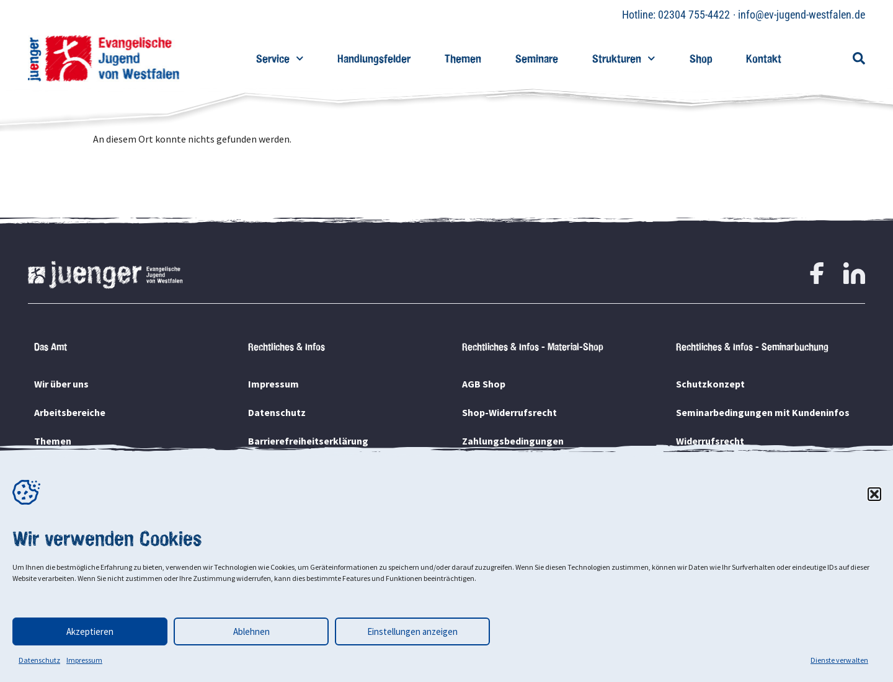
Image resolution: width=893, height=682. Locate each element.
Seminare (536, 58)
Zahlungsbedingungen (513, 441)
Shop (701, 58)
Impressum (84, 660)
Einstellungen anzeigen (412, 631)
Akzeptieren (89, 631)
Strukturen (623, 58)
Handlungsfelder (374, 58)
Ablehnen (251, 631)
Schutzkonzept (710, 384)
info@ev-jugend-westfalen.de (801, 14)
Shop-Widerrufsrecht (509, 412)
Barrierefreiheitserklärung (308, 441)
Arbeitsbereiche (69, 412)
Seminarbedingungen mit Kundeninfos (763, 412)
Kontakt (763, 58)
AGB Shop (483, 384)
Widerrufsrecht (710, 441)
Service (280, 58)
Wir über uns (61, 384)
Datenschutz (39, 660)
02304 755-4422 (694, 14)
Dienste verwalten (839, 660)
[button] (874, 494)
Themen (463, 58)
